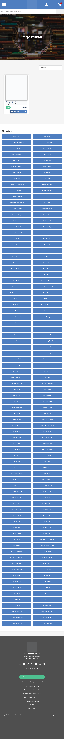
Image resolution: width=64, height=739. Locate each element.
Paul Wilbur (16, 521)
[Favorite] (53, 4)
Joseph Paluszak (17, 407)
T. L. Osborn (47, 587)
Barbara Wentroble (17, 167)
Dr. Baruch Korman (47, 281)
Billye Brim (16, 179)
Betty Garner (17, 173)
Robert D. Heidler (47, 557)
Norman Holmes (47, 503)
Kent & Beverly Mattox (47, 425)
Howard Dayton (16, 353)
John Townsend (47, 401)
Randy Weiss (17, 545)
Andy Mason (47, 154)
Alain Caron (16, 136)
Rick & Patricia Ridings (16, 557)
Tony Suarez (47, 599)
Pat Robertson (16, 509)
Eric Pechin (47, 311)
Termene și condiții (32, 686)
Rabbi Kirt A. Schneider (47, 539)
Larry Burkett (47, 455)
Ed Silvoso (47, 299)
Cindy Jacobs (17, 221)
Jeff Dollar (47, 377)
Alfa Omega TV (47, 142)
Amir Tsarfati (47, 148)
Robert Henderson (16, 563)
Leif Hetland (47, 461)
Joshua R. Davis (47, 407)
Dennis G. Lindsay (16, 269)
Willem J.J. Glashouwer (17, 617)
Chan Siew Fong (17, 209)
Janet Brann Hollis (16, 377)
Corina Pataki (47, 221)
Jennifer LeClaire (17, 383)
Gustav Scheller (47, 335)
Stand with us (17, 587)
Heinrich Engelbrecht (47, 341)
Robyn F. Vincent (17, 569)
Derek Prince (47, 269)
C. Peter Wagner (47, 191)
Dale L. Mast (47, 233)
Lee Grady (17, 461)
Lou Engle (17, 467)
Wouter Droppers (47, 623)
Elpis (16, 311)
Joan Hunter (47, 389)
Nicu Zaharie (17, 503)
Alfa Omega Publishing (17, 142)
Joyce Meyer (16, 413)
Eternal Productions (17, 317)
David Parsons (16, 257)
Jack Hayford (17, 359)
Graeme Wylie (47, 329)
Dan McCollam (47, 239)
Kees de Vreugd (17, 425)
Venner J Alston (47, 605)
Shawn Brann (17, 581)
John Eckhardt (16, 401)
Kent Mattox (17, 431)
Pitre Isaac (17, 539)
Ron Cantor (16, 575)
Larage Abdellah (47, 449)
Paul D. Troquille (47, 515)
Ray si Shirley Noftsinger (47, 545)
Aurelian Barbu (47, 161)
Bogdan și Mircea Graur (17, 185)
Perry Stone (47, 521)
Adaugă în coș (18, 111)
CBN (47, 197)
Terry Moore (17, 593)
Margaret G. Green (16, 473)
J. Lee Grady (47, 353)
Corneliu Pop (47, 227)
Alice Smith (16, 148)
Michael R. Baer (47, 491)
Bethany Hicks (47, 167)
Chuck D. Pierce (47, 215)
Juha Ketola (47, 413)
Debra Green (17, 263)
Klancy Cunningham (47, 437)
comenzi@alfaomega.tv (34, 656)
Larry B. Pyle (17, 455)
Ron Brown (47, 569)
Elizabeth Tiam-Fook (47, 305)
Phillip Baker (47, 533)
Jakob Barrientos (47, 359)
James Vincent (47, 365)
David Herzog (47, 251)
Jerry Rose (17, 389)
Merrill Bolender (47, 479)
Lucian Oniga (47, 467)
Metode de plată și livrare (32, 694)
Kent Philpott (47, 431)
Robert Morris (47, 563)
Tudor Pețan (16, 605)
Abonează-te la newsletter (32, 677)
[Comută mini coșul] (59, 4)
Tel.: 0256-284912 (32, 659)
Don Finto (47, 275)
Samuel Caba (47, 575)
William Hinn (47, 617)
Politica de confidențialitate (31, 690)
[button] (7, 111)
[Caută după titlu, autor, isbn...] (28, 11)
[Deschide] (4, 4)
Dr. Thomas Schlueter (16, 293)
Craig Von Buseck (16, 233)
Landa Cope (16, 449)
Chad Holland (47, 203)
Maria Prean (47, 473)
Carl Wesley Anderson (16, 197)
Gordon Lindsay (17, 329)
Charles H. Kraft (47, 209)
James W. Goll (17, 371)
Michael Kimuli (47, 485)
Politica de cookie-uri (32, 701)
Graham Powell (16, 335)
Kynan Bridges (47, 443)
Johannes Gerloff (47, 395)
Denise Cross (47, 263)
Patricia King (47, 509)
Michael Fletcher (17, 485)
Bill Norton (47, 173)
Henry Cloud (17, 347)
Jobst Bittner (17, 395)
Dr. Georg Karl (16, 287)
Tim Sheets (47, 593)
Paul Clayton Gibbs (17, 515)
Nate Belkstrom (17, 497)
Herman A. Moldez (47, 347)
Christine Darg (16, 215)
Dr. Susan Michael (47, 287)
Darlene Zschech (47, 245)
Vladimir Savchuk (17, 611)
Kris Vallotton (17, 443)
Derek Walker (17, 275)
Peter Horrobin (47, 527)
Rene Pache (47, 551)
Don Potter (16, 281)
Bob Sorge (47, 179)
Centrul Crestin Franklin (17, 203)
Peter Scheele (17, 533)
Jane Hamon (47, 371)
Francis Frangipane (47, 317)
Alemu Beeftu (47, 136)
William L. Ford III (16, 623)
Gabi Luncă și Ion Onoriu (16, 323)
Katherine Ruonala (47, 419)
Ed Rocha (17, 299)
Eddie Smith (16, 305)
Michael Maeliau (17, 491)
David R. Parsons (47, 257)
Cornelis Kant (17, 227)
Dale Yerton (16, 239)
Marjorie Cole (17, 479)
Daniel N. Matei (16, 245)
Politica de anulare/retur (32, 697)
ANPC (32, 705)
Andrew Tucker (16, 154)
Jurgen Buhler (17, 419)
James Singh (16, 365)
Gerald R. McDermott (47, 323)
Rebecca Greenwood (17, 551)
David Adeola (17, 251)
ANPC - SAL (32, 709)
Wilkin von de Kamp (47, 611)
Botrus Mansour (47, 185)
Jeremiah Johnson (47, 383)
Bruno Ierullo (17, 191)
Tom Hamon (17, 599)
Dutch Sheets (47, 293)
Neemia (47, 497)
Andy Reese (16, 161)
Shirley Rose (47, 581)
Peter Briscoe (17, 527)
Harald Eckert (17, 341)
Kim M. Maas (17, 437)
